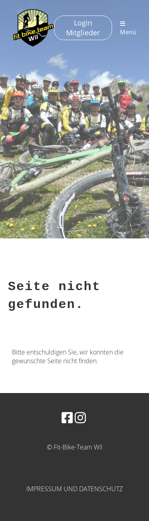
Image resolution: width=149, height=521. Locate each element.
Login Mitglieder (83, 27)
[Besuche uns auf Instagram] (80, 417)
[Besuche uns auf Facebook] (67, 417)
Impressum (44, 488)
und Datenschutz (93, 488)
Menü (128, 28)
